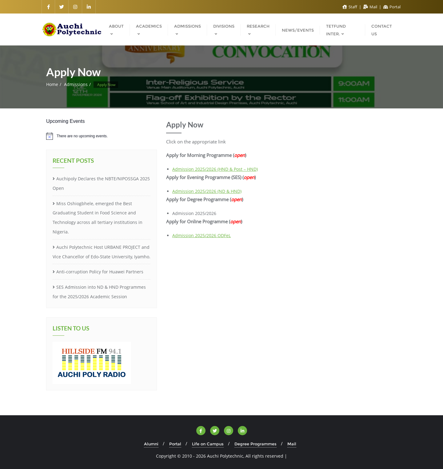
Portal (392, 7)
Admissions (76, 84)
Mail (370, 7)
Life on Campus (208, 443)
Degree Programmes (255, 443)
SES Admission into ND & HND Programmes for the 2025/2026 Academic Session (99, 291)
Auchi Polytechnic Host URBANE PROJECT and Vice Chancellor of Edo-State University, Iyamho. (101, 252)
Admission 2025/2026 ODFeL (201, 235)
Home (52, 84)
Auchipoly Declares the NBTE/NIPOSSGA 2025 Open (101, 183)
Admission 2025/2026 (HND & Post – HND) (215, 169)
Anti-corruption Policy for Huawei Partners (99, 272)
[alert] (101, 136)
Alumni (151, 443)
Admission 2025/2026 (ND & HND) (206, 191)
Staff (350, 7)
